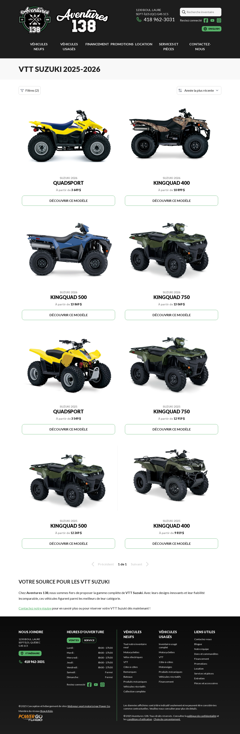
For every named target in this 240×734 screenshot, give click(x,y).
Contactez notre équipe (35, 608)
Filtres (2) (29, 90)
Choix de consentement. (167, 719)
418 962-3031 (155, 19)
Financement (97, 44)
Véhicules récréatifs (134, 686)
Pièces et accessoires (206, 683)
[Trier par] (199, 90)
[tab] (74, 640)
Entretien (199, 678)
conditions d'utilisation (139, 719)
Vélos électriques (133, 657)
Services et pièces (204, 673)
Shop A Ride (46, 711)
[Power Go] (65, 717)
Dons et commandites (206, 653)
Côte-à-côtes (130, 666)
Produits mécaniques (135, 681)
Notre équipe (201, 649)
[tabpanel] (90, 662)
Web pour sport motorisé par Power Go (88, 706)
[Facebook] (205, 20)
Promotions (122, 44)
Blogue (198, 644)
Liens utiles (204, 632)
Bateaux (127, 676)
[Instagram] (218, 20)
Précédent (102, 564)
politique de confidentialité (201, 715)
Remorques (130, 671)
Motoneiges (165, 666)
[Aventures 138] (64, 19)
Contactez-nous (203, 639)
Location (143, 44)
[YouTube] (212, 20)
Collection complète (134, 691)
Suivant (140, 564)
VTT (125, 662)
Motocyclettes (131, 652)
